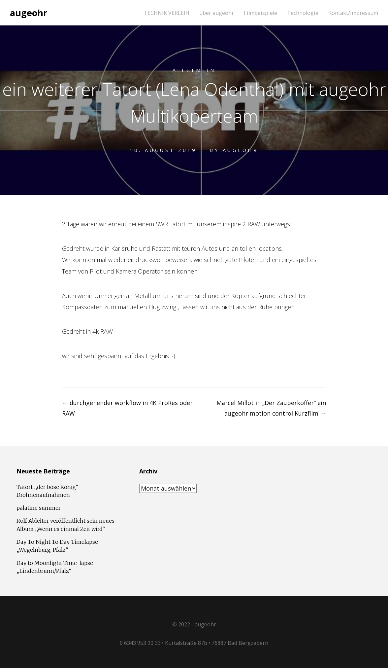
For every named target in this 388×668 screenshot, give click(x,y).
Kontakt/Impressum (353, 13)
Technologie (302, 13)
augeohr (28, 13)
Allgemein (194, 70)
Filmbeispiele (260, 13)
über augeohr (216, 13)
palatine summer (38, 507)
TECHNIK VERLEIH (166, 13)
